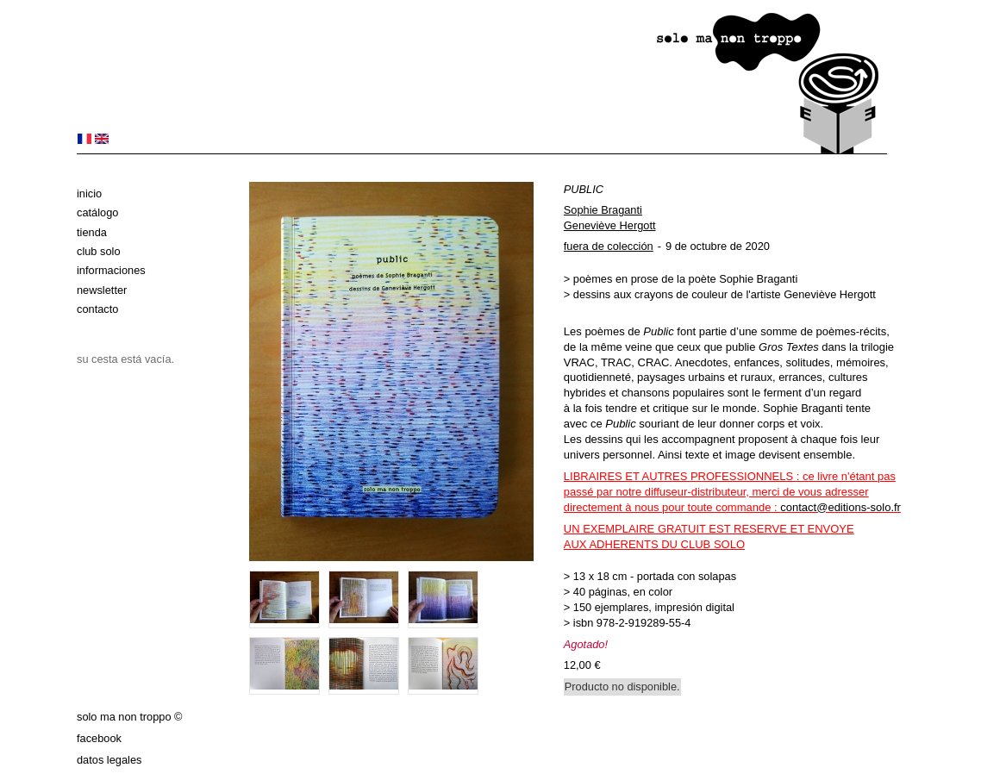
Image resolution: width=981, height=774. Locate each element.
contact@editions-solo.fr (840, 507)
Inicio (89, 193)
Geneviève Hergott (610, 225)
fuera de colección (608, 246)
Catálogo (97, 212)
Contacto (97, 309)
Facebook (99, 738)
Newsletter (102, 290)
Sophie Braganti (603, 209)
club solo (99, 251)
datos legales (109, 759)
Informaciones (111, 270)
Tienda (92, 232)
